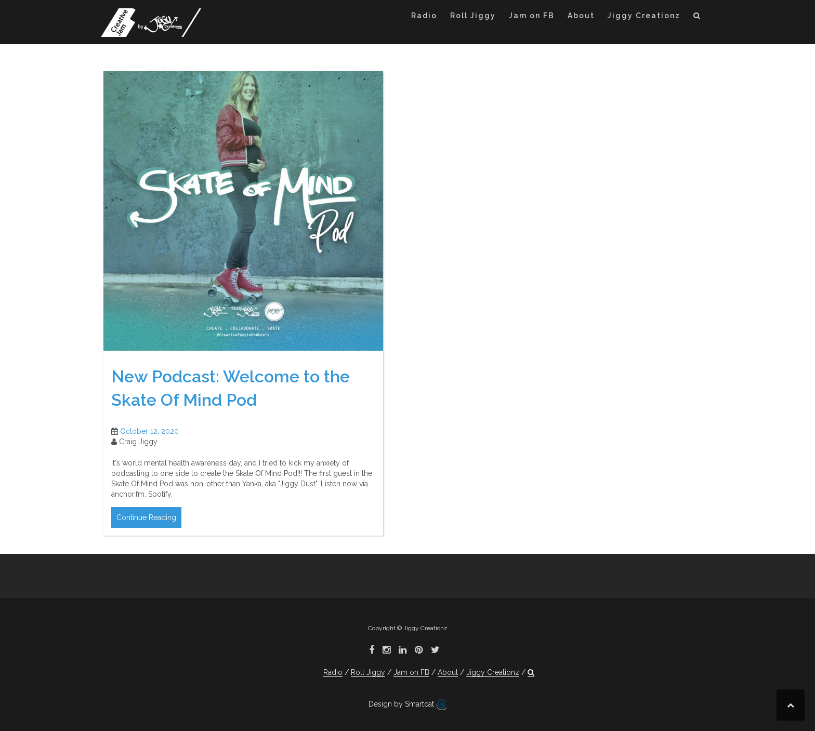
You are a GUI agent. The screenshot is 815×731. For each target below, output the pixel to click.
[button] (697, 17)
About (581, 15)
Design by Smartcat (407, 704)
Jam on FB (532, 15)
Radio (424, 15)
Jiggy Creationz (644, 15)
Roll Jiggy (473, 15)
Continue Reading (146, 517)
